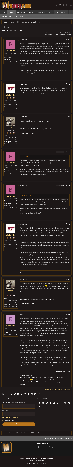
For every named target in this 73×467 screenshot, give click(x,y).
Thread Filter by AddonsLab (36, 460)
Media (31, 12)
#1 (69, 40)
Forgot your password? (10, 417)
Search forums (13, 16)
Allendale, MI (13, 62)
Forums (11, 12)
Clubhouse (41, 12)
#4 (69, 152)
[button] (26, 12)
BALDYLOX (7, 30)
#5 (69, 185)
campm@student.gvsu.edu (55, 73)
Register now (26, 428)
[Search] (71, 12)
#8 (69, 314)
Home (4, 12)
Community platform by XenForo (36, 458)
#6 (69, 224)
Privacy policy (54, 438)
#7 (69, 279)
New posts (4, 16)
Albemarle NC (13, 109)
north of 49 (14, 144)
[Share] (66, 40)
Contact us (45, 438)
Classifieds (21, 12)
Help (21, 16)
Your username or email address (13, 402)
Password (5, 410)
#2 (69, 84)
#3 (69, 117)
